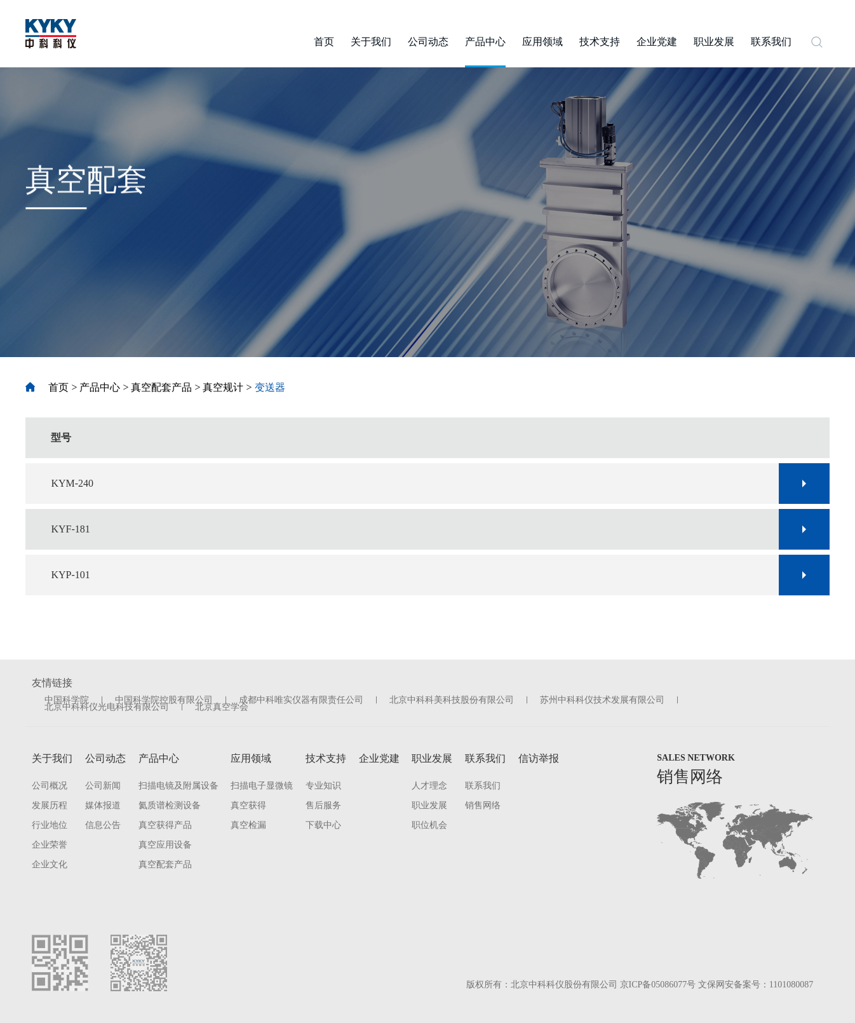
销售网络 (483, 805)
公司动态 (105, 758)
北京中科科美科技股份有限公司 (451, 700)
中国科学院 (66, 700)
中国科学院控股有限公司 (164, 700)
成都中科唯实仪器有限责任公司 (301, 700)
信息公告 (103, 825)
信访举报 (538, 758)
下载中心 (323, 825)
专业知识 (323, 785)
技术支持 (326, 758)
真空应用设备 (165, 845)
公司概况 (49, 785)
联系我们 (485, 758)
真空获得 (248, 805)
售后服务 (323, 805)
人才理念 (429, 785)
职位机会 (429, 825)
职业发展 (432, 758)
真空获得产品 (165, 825)
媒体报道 (103, 805)
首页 (47, 387)
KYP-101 (70, 574)
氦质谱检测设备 (169, 805)
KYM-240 (72, 483)
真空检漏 (248, 825)
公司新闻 (103, 785)
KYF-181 (70, 529)
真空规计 (223, 387)
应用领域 (251, 758)
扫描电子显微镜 (262, 785)
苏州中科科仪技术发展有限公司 (602, 700)
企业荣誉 (49, 845)
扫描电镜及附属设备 (178, 785)
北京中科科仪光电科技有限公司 (106, 707)
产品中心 (99, 387)
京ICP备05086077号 (658, 984)
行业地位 (49, 825)
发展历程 (49, 805)
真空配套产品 (161, 387)
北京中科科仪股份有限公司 (564, 984)
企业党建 (379, 758)
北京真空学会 (221, 707)
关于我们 (52, 758)
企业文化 (49, 864)
